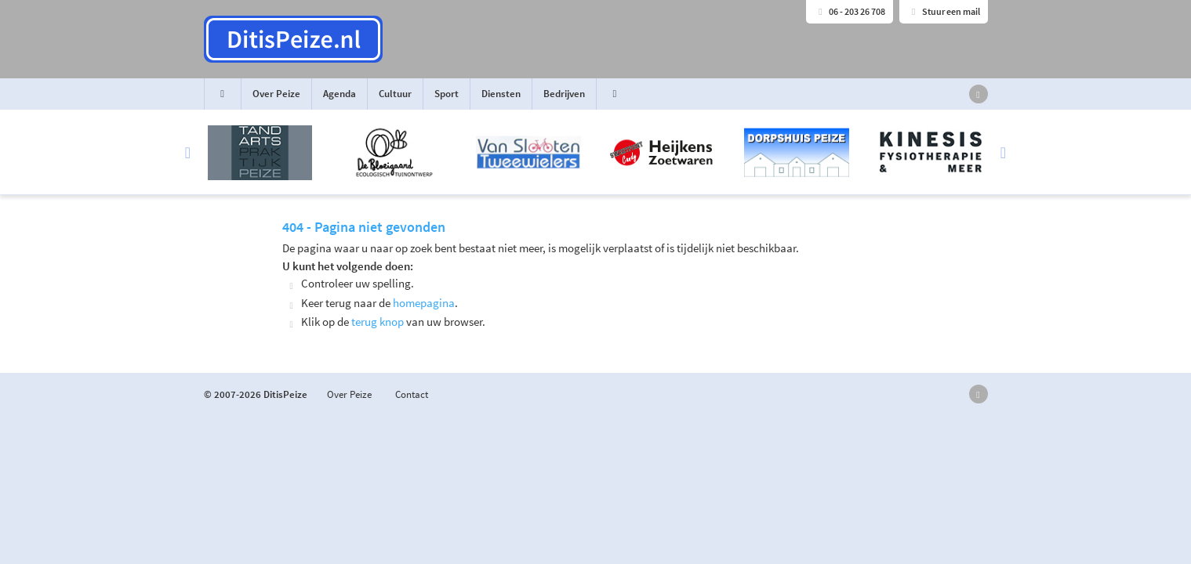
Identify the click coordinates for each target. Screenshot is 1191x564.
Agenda (339, 93)
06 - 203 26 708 (849, 11)
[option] (596, 152)
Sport (446, 93)
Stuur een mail (943, 11)
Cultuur (395, 93)
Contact (411, 394)
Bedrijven (564, 93)
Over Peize (276, 93)
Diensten (501, 93)
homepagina (424, 302)
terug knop (377, 321)
